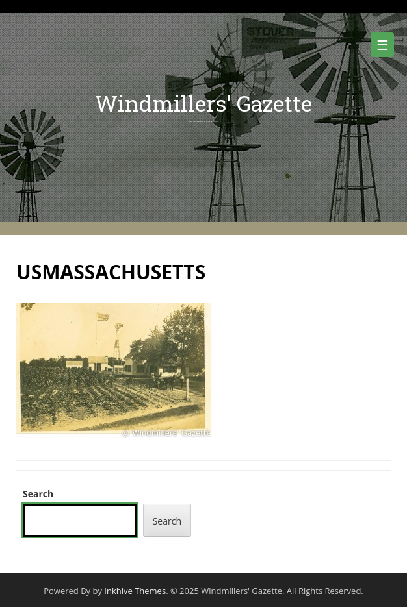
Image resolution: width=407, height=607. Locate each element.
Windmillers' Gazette (203, 103)
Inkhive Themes (135, 591)
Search (38, 494)
